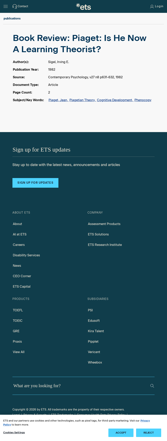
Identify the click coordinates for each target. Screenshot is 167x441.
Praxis (17, 341)
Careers (19, 245)
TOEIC (17, 321)
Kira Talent (96, 331)
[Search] (152, 386)
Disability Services (26, 255)
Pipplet (93, 341)
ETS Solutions (98, 234)
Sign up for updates (35, 182)
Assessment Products (104, 224)
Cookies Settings (14, 432)
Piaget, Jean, (59, 100)
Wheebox (95, 362)
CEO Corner (22, 276)
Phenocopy (142, 100)
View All (18, 352)
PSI (90, 310)
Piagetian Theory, (82, 100)
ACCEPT (121, 432)
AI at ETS (19, 234)
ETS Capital (22, 286)
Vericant (94, 352)
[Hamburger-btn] (5, 6)
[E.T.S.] (83, 6)
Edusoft (94, 321)
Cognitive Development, (115, 100)
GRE (16, 331)
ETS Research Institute (105, 245)
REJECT (149, 432)
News (17, 266)
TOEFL (18, 310)
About (17, 224)
